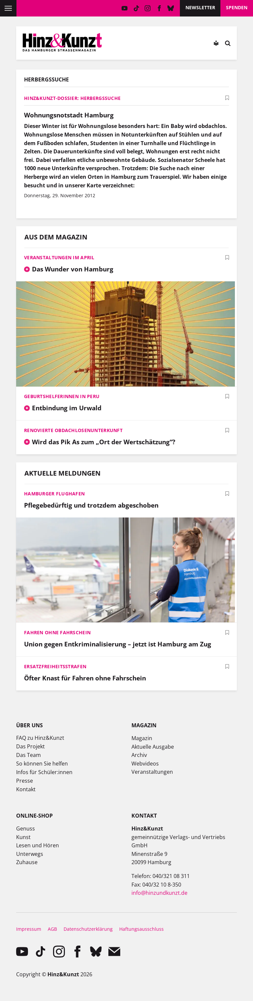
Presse (24, 780)
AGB (52, 929)
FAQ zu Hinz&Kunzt (40, 737)
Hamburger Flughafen (54, 493)
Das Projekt (30, 746)
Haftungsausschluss (141, 929)
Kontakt (26, 789)
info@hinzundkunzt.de (159, 892)
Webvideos (145, 763)
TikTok (136, 8)
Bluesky (171, 8)
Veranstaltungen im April (59, 257)
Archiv (139, 755)
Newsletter (200, 7)
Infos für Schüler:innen (44, 772)
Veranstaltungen (152, 771)
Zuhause (27, 862)
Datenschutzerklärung (88, 929)
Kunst (23, 837)
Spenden (236, 7)
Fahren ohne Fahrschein (57, 632)
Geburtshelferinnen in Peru (61, 396)
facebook (159, 8)
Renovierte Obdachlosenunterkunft (73, 430)
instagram (148, 8)
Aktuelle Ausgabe (152, 746)
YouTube (124, 8)
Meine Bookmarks (160, 44)
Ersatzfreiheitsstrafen (55, 666)
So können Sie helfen (42, 763)
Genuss (25, 828)
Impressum (28, 929)
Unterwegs (29, 854)
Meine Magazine (141, 44)
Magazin (141, 738)
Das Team (28, 755)
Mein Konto (122, 44)
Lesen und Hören (37, 845)
